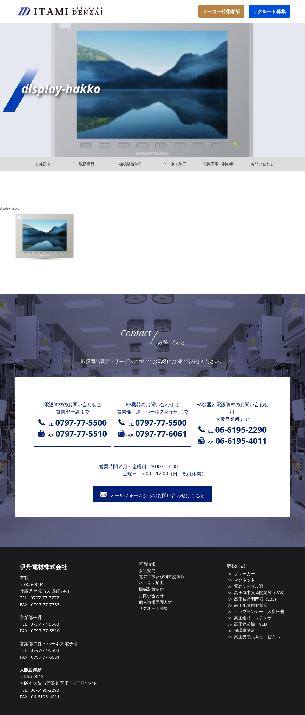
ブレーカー (242, 573)
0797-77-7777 (50, 598)
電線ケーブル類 (246, 586)
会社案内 (151, 570)
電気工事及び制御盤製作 (164, 576)
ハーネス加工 (154, 583)
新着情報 (151, 564)
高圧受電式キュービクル (254, 637)
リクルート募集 (269, 11)
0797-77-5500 (50, 624)
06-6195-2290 (50, 690)
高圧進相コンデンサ (250, 618)
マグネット (242, 580)
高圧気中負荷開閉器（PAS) (256, 592)
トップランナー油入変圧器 (256, 611)
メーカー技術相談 (221, 11)
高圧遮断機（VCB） (250, 624)
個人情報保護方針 (158, 602)
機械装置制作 (154, 589)
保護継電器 (242, 630)
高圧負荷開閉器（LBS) (252, 599)
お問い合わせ (154, 595)
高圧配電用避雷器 (248, 605)
